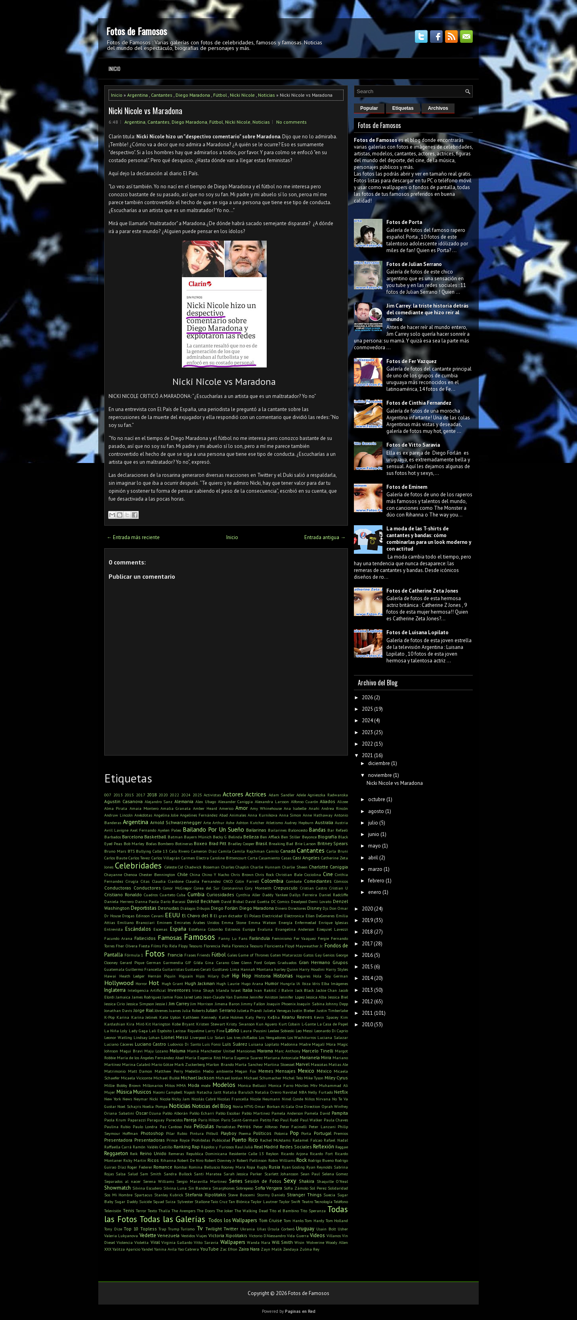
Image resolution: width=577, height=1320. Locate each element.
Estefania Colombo (206, 929)
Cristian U (338, 888)
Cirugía (132, 881)
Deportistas (144, 908)
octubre (376, 799)
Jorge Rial (143, 1010)
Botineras (184, 843)
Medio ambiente (218, 1071)
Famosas (170, 937)
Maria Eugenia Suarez (242, 1057)
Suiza (170, 1201)
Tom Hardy (314, 1220)
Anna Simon (290, 815)
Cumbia (195, 894)
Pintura (197, 1133)
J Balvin (286, 990)
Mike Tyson (313, 1078)
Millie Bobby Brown (122, 1085)
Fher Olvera (126, 946)
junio (373, 834)
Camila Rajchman (248, 851)
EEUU (172, 915)
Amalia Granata (175, 808)
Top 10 (131, 1229)
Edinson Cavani (150, 915)
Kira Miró (135, 1024)
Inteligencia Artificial (147, 990)
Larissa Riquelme (188, 1030)
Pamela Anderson (287, 1113)
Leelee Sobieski (281, 1030)
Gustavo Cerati (198, 969)
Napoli (189, 1092)
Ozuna (155, 1113)
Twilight (213, 1229)
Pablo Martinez (256, 1113)
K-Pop (109, 1017)
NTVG (249, 1106)
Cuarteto (167, 894)
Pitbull (212, 1133)
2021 (367, 755)
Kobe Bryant (183, 1024)
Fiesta (144, 946)
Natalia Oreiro (268, 1092)
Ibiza (306, 983)
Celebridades (138, 865)
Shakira (306, 1181)
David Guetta (257, 901)
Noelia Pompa (154, 1106)
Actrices (255, 794)
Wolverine (315, 1242)
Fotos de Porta (404, 222)
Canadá (288, 851)
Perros (244, 1126)
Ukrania (247, 1229)
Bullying (143, 851)
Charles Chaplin (235, 867)
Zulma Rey (309, 1249)
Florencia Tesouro (247, 946)
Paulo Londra (145, 1126)
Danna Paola (147, 901)
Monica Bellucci (252, 1085)
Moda (193, 1085)
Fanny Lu (227, 938)
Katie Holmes (231, 1017)
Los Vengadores (272, 1037)
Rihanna (168, 1160)
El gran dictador (228, 915)
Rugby (262, 1167)
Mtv (313, 1085)
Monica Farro (280, 1085)
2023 (367, 732)
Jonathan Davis (118, 1010)
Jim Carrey (179, 1003)
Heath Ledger (132, 976)
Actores (233, 794)
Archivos (438, 108)
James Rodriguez (146, 997)
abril (373, 857)
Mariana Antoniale (281, 1057)
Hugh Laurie (227, 983)
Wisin (299, 1242)
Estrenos (232, 929)
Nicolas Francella (232, 1099)
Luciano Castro (150, 1044)
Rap (196, 1147)
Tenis (128, 1210)
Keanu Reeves (297, 1017)
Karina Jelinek (144, 1017)
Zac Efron (228, 1249)
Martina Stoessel (279, 1064)
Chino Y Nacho (215, 874)
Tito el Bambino (284, 1210)
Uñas (261, 1229)
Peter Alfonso (265, 1126)
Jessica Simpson (140, 1003)
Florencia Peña (217, 946)
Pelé (187, 1126)
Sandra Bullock (178, 1174)
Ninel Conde (292, 1099)
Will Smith (282, 1242)
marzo (375, 869)
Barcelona (132, 837)
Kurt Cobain (289, 1024)
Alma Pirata (115, 808)
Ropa (250, 1167)
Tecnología (323, 1201)
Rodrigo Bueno (321, 1160)
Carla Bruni (337, 851)
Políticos (262, 1133)
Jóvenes (161, 1010)
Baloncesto (298, 830)
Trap (162, 1229)
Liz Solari (216, 1037)
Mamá (193, 1051)
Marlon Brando (219, 1064)
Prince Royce (177, 1140)
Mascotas (319, 1064)
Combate (294, 881)
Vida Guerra (297, 1235)
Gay (318, 955)
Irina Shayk (203, 990)
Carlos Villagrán (165, 858)
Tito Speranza (313, 1210)
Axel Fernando (143, 830)
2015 (129, 795)
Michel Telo (292, 1078)
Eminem (164, 922)
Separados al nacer (122, 1181)
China (195, 874)
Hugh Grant (172, 983)
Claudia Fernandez (203, 881)
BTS (131, 851)
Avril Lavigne (116, 830)
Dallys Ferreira (303, 894)
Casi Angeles (306, 858)
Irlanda (222, 990)
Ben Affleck (270, 837)
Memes (265, 1071)
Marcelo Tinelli (317, 1051)
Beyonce (309, 837)
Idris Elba (320, 983)
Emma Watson (262, 922)
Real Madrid (266, 1147)
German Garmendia (165, 962)
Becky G (220, 837)
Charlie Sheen (295, 867)
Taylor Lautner (264, 1201)
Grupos (340, 962)
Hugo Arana (252, 983)
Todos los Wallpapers (232, 1220)
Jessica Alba (316, 997)
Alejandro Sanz (159, 801)
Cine (328, 874)
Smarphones (223, 1188)
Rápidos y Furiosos (217, 1147)
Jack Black (304, 990)
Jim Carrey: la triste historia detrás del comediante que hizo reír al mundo (427, 312)
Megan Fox (245, 1071)
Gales (232, 955)
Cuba (181, 894)
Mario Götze (162, 1064)
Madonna (289, 1044)
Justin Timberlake (332, 1010)
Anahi (314, 808)
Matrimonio (115, 1071)
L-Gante (309, 1024)
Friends (203, 955)
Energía (285, 922)
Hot (154, 983)
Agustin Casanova (123, 801)
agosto (376, 811)
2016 (367, 955)
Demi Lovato (319, 901)
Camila (224, 851)
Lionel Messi (174, 1037)
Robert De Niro (190, 1160)
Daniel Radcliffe (333, 894)
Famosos (199, 937)
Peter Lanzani (322, 1126)
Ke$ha (273, 1017)
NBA (303, 1092)
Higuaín (186, 976)
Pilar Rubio (176, 1133)
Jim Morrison (201, 1003)
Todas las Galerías (172, 1219)
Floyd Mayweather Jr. (304, 946)
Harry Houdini (312, 969)
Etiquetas (403, 108)
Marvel (303, 1064)
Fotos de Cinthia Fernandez (418, 403)
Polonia (281, 1133)
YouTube (209, 1249)
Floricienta (274, 946)
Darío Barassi (172, 901)
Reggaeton (116, 1153)
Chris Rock (264, 874)
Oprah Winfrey (335, 1106)
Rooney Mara (233, 1167)
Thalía (164, 1210)
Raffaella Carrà (118, 1147)
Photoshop (152, 1133)
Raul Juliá (244, 1147)
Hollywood (119, 983)
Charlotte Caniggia (328, 867)
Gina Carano (217, 962)
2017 (140, 795)
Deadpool (299, 901)
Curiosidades (220, 894)
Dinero (281, 908)
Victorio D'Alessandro (267, 1235)
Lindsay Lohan (147, 1037)
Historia (262, 976)
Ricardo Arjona (294, 1153)
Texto (152, 1210)
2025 (197, 795)
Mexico (306, 1070)
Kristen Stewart (210, 1024)
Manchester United (218, 1051)
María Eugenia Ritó (202, 1057)
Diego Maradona (193, 95)
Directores (297, 908)
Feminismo (282, 938)
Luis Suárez (234, 1044)
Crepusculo (285, 888)
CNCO (228, 881)
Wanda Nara (258, 1242)
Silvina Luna (175, 1188)
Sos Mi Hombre (118, 1195)
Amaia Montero (144, 808)
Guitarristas (173, 969)
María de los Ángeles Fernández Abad (150, 1057)
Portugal (322, 1133)
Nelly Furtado (320, 1092)
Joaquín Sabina (310, 1003)
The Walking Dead (251, 1210)
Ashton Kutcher (250, 822)
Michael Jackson (197, 1078)
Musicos (142, 1092)
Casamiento (269, 858)
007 (107, 795)
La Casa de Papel (332, 1024)
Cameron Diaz (204, 851)
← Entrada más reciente (133, 537)
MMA (181, 1085)
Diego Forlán (224, 908)
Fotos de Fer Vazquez (411, 361)
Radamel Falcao (307, 1140)
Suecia (329, 1195)
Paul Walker (311, 1120)
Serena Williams (158, 1181)
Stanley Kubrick (168, 1195)
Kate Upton (170, 1017)
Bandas (317, 829)
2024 (186, 795)
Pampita (340, 1113)
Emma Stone (234, 922)
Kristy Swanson (240, 1024)
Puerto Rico (245, 1139)
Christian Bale (289, 874)
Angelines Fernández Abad (204, 815)
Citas (145, 881)
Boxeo (200, 843)
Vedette (147, 1235)
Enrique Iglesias (333, 922)
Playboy (228, 1133)
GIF (188, 962)
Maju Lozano (156, 1051)
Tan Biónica (239, 1201)
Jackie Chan (326, 990)
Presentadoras (149, 1140)
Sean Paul (310, 1174)
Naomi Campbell (168, 1092)
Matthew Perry (169, 1071)
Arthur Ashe (223, 822)
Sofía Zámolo (296, 1188)
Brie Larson (305, 843)
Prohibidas (200, 1140)
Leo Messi (304, 1030)
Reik (134, 1153)
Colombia (272, 881)
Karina (123, 1017)
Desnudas (168, 908)
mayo (374, 845)
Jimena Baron (227, 1003)
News (127, 1099)
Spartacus (143, 1195)
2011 (367, 1013)
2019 (367, 920)
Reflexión (323, 1146)
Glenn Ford (251, 962)
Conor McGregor (177, 888)
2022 (174, 795)
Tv (200, 1228)
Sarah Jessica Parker (243, 1174)
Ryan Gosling (293, 1167)
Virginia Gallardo (176, 1242)
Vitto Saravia (206, 1242)
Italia (247, 990)
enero (374, 892)
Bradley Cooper (241, 843)
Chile (182, 874)
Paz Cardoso (171, 1126)
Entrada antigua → (325, 537)
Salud (133, 1174)
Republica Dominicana (206, 1153)
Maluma (177, 1051)
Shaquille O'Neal (332, 1181)
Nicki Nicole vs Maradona (145, 111)
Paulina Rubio (117, 1126)
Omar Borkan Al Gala (274, 1106)
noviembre (380, 775)
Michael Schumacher (262, 1078)
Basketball (155, 837)
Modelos (223, 1085)
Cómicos (341, 881)
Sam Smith (150, 1174)
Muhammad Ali (333, 1085)
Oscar (142, 1113)
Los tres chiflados (242, 1037)
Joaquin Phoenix (281, 1003)
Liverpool (198, 1037)
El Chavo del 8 (197, 915)
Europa (249, 929)
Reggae (341, 1147)
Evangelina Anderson (294, 929)
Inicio (114, 69)
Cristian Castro (313, 888)
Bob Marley (134, 843)
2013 (118, 795)
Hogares (303, 976)
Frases (190, 955)
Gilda (198, 962)
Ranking (182, 1147)
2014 (367, 978)
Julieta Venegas (277, 1010)
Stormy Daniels (271, 1195)
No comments (291, 122)
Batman (175, 837)
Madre (305, 1044)
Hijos (200, 976)
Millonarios (153, 1085)
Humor (272, 983)
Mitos (170, 1085)
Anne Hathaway (317, 815)
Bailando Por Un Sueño (213, 829)
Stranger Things (304, 1195)
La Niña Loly (115, 1030)
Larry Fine (214, 1030)
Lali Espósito (160, 1030)
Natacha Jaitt (209, 1092)
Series (236, 1181)
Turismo (188, 1229)
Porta (306, 1133)
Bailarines (277, 830)
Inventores (179, 990)
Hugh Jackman (200, 983)
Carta (253, 858)
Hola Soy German (330, 976)
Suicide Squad (151, 1201)
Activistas (212, 795)
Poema (245, 1133)
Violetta (141, 1242)
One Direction (308, 1106)
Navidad (290, 1092)
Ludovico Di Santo (184, 1044)
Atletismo (274, 822)
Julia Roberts (193, 1010)
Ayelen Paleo (169, 830)
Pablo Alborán (175, 1113)
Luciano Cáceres (118, 1044)
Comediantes (318, 881)
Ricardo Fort (321, 1153)
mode (205, 1085)
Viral (155, 1242)
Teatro (307, 1201)
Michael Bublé (166, 1078)
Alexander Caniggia (235, 801)
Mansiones (246, 1051)
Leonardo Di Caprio (331, 1030)
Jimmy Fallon (253, 1003)
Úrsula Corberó (280, 1229)
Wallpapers (232, 1242)
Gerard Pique (132, 962)
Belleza (251, 837)
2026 (367, 697)
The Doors (206, 1210)
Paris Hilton (209, 1120)
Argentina (137, 95)
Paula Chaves (336, 1120)
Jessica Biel (338, 997)
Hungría (287, 983)
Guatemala (114, 969)
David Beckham (203, 901)
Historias (283, 975)
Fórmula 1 (134, 955)
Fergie (323, 938)
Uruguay (305, 1228)
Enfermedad (305, 922)
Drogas (128, 915)
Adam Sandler (282, 795)
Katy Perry (255, 1017)
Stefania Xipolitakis (205, 1195)
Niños (310, 1099)
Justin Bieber (303, 1010)
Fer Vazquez (305, 938)
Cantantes (161, 95)
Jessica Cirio (114, 1003)
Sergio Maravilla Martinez (201, 1181)
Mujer (109, 1092)
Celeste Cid (173, 867)
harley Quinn (286, 969)
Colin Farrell (247, 881)
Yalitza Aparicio (126, 1249)
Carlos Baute (115, 858)
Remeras (176, 1153)
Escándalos (138, 929)
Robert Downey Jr (219, 1160)
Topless (148, 1229)
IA (298, 983)
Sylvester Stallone (193, 1201)
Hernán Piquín (162, 976)
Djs (325, 908)
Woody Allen (337, 1242)
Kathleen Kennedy (200, 1017)
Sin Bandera (199, 1188)
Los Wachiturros (301, 1037)
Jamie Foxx (172, 997)
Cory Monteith (258, 888)
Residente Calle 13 (246, 1153)
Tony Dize (113, 1229)
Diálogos (187, 908)
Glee (235, 962)
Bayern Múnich (198, 837)
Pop (294, 1133)
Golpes (269, 962)
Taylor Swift (289, 1201)
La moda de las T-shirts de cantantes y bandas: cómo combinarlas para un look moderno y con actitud (428, 538)
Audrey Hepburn (299, 822)
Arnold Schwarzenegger (176, 822)
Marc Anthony (287, 1051)
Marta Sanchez (249, 1064)
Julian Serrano (220, 1010)
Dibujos (203, 908)
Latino (232, 1030)
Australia (324, 822)
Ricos (153, 1160)
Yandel (147, 1249)
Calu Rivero (179, 851)
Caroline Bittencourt (228, 858)
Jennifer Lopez (291, 997)
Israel (236, 990)
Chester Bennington (157, 874)
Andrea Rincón (334, 808)
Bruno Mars (115, 851)
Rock (301, 1160)
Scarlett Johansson (281, 1174)
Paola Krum (115, 1120)
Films (156, 946)
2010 (367, 1024)
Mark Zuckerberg (189, 1064)
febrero (376, 880)
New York (112, 1099)
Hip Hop (242, 975)
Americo (226, 808)
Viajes (201, 1235)
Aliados (327, 801)
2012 (367, 1001)
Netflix (341, 1092)
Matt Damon (140, 1071)
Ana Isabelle (295, 808)
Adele (301, 795)
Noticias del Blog (211, 1106)
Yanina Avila (165, 1249)
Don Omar (338, 908)
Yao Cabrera (188, 1249)
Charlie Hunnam (265, 867)
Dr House (112, 915)
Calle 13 (160, 851)
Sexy (290, 1180)
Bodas (151, 843)
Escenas (160, 929)
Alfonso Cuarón (304, 801)
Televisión (112, 1210)
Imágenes (339, 983)
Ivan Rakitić (265, 990)
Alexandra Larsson (272, 801)
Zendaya (290, 1249)
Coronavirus (232, 888)
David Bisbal (232, 901)
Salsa (121, 1174)
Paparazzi (137, 1120)
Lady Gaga (138, 1030)
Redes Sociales (296, 1147)
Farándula (259, 938)
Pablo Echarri (201, 1113)
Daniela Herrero (119, 901)
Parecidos (174, 1120)
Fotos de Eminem (406, 487)
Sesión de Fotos (263, 1181)
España (178, 929)
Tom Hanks (294, 1220)
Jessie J (161, 1003)
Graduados (287, 962)
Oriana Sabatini (119, 1113)
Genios (328, 955)
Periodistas (225, 1126)
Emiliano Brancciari (136, 922)
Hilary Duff (218, 976)
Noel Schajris (129, 1106)
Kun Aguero (266, 1024)
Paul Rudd (289, 1120)
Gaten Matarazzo (286, 955)
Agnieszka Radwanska (328, 795)
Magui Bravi (131, 1051)
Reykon (272, 1153)
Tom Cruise (271, 1220)
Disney (314, 908)
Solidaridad (338, 1188)
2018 (152, 795)
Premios (341, 1133)
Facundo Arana (118, 938)
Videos (317, 1235)
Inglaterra (115, 990)
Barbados (112, 837)
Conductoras (117, 888)
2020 (163, 795)
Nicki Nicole (242, 95)
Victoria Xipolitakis (227, 1235)
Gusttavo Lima (225, 969)
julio (373, 822)
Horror (141, 983)
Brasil (261, 843)
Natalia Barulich (238, 1092)
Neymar (141, 1099)
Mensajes (285, 1071)
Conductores (147, 888)
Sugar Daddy (126, 1201)
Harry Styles (337, 969)
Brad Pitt (217, 843)
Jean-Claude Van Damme (225, 997)
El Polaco (252, 915)
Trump (173, 1229)
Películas (204, 1126)
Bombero (166, 843)
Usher (343, 1229)
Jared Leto (193, 997)
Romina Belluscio (204, 1167)
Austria (341, 822)
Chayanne (113, 874)
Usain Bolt (326, 1229)
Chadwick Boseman (202, 867)
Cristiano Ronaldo (123, 894)
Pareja (190, 1120)
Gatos (308, 955)
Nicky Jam (181, 1099)
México (324, 1071)
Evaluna (265, 929)
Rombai (180, 1167)
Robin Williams (281, 1160)
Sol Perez (318, 1188)
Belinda (235, 837)
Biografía (327, 837)
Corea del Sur (207, 888)
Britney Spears (332, 843)
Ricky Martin (134, 1160)
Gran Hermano (314, 962)
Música (124, 1092)
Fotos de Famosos (136, 31)
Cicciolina (312, 874)
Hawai (110, 976)
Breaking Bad (281, 843)
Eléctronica (294, 915)
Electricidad (272, 915)
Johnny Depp (337, 1003)
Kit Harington (157, 1024)
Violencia (125, 1242)
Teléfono (341, 1201)
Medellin (193, 1071)
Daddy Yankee (275, 894)
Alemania (183, 801)
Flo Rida (169, 946)
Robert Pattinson (252, 1160)
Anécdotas (143, 815)
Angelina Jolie (166, 815)
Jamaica (123, 997)
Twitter (231, 1229)
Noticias (266, 95)
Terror (141, 1210)
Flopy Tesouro (190, 946)
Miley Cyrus (336, 1078)
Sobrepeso (244, 1188)
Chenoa (130, 874)
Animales (237, 815)
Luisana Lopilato (263, 1044)
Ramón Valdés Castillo (152, 1147)
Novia (238, 1106)
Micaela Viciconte (136, 1078)
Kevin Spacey (326, 1017)
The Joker (224, 1210)
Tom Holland (337, 1220)
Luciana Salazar (332, 1037)
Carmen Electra (195, 858)
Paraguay (155, 1120)
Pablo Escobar (228, 1113)
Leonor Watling (118, 1037)
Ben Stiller (290, 837)
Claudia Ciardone (167, 881)
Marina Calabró (136, 1064)
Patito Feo (269, 1120)
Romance (162, 1167)
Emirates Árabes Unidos (196, 922)
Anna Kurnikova (262, 815)
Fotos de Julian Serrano (414, 264)
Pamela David (317, 1113)
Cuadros (151, 894)
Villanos (334, 1235)
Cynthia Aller (248, 894)
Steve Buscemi (241, 1195)
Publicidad (221, 1140)
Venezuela (168, 1235)
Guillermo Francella (143, 969)
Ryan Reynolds (319, 1167)
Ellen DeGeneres (320, 915)
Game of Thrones (253, 955)
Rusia (274, 1167)
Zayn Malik (271, 1249)
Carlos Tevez (139, 858)
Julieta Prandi (249, 1010)
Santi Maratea (208, 1174)
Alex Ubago (205, 801)
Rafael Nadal (336, 1140)
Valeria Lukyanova (121, 1235)
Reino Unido (153, 1153)
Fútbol (220, 95)
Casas (286, 858)
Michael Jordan (229, 1078)
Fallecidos (145, 938)
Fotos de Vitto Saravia (413, 445)
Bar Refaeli (337, 830)
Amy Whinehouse (266, 808)
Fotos (155, 953)
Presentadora (118, 1140)
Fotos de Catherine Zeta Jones (422, 590)
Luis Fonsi (211, 1044)
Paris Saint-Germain (239, 1120)
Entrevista (113, 929)
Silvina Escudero (147, 1188)
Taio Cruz (219, 1201)
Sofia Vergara (269, 1188)
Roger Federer (139, 1167)
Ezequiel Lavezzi (332, 929)
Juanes (175, 1010)
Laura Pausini (253, 1030)
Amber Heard (205, 808)
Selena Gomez (335, 1174)
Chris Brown (242, 874)
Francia (175, 955)
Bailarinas (256, 830)
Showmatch (117, 1187)
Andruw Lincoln (118, 815)
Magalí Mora (324, 1044)
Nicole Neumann (265, 1099)
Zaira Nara (249, 1249)
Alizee (342, 801)
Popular (369, 108)
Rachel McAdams (275, 1140)
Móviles (301, 1085)
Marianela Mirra (315, 1057)
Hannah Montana (257, 969)
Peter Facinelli (293, 1126)
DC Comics (280, 901)
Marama (265, 1051)
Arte (207, 822)
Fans (243, 938)
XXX (107, 1249)
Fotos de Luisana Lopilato (417, 632)
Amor (241, 808)
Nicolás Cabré (203, 1099)
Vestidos (188, 1235)
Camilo (272, 851)
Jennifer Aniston (264, 997)
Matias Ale (338, 1064)
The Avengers (183, 1210)
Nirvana (323, 1099)
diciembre (379, 763)
